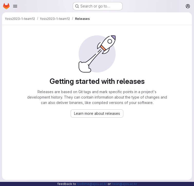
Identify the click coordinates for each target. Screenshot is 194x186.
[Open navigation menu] (15, 6)
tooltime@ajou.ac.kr (92, 184)
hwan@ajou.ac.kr (124, 184)
